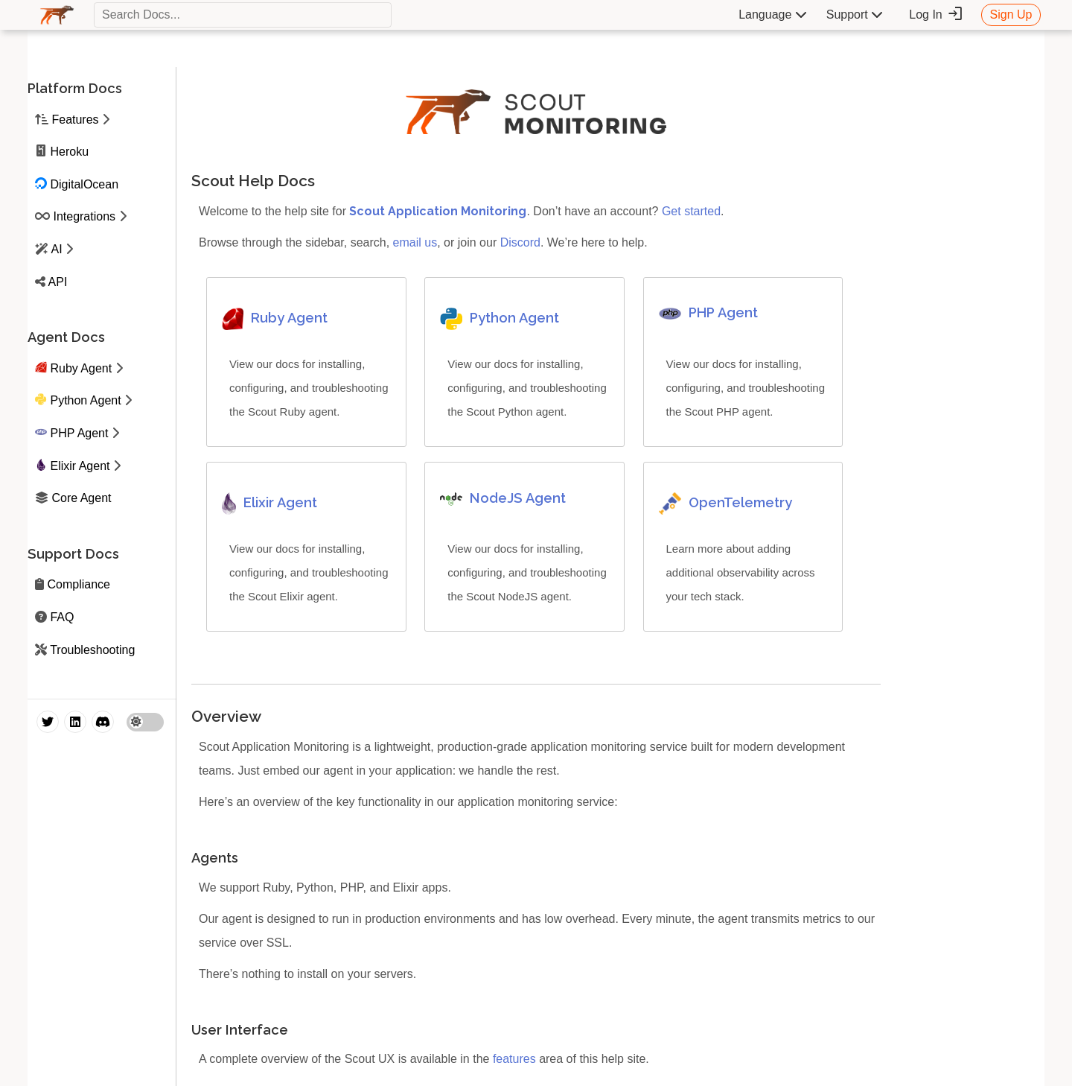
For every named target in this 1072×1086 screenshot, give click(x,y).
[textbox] (243, 15)
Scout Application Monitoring (437, 211)
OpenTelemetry (740, 502)
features (514, 1058)
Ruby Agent (81, 368)
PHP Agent (79, 433)
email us (415, 242)
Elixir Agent (79, 466)
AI (57, 249)
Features (74, 119)
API (58, 282)
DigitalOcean (84, 184)
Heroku (69, 151)
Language (772, 14)
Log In (936, 14)
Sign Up (1011, 14)
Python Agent (85, 400)
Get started (691, 211)
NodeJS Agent (518, 498)
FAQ (62, 617)
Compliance (78, 584)
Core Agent (81, 498)
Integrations (84, 216)
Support (854, 14)
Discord (520, 242)
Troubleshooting (92, 650)
